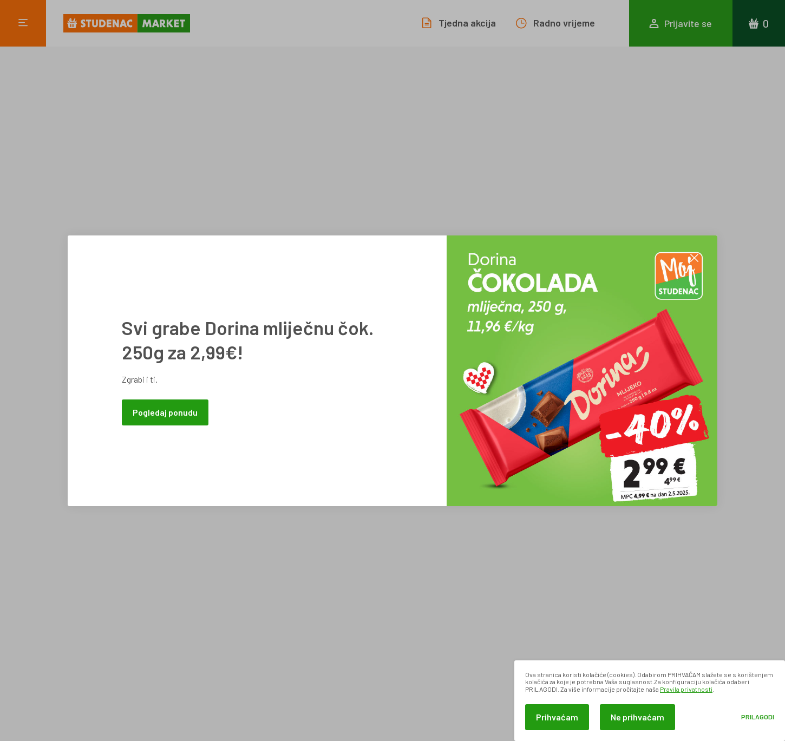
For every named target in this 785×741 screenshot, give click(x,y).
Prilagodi (757, 716)
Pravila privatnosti (686, 689)
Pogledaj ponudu (165, 412)
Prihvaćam (557, 717)
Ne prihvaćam (637, 717)
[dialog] (649, 700)
